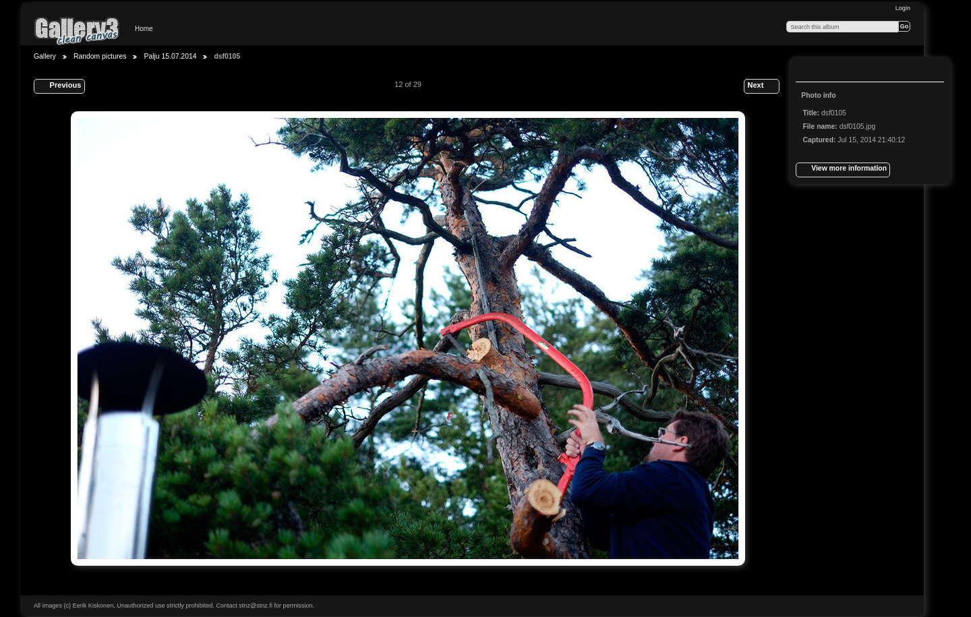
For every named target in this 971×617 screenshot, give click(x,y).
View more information (843, 170)
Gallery (45, 56)
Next (761, 86)
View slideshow (836, 70)
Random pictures (100, 56)
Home (144, 28)
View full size (809, 70)
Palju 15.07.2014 (170, 56)
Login (902, 8)
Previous (59, 86)
